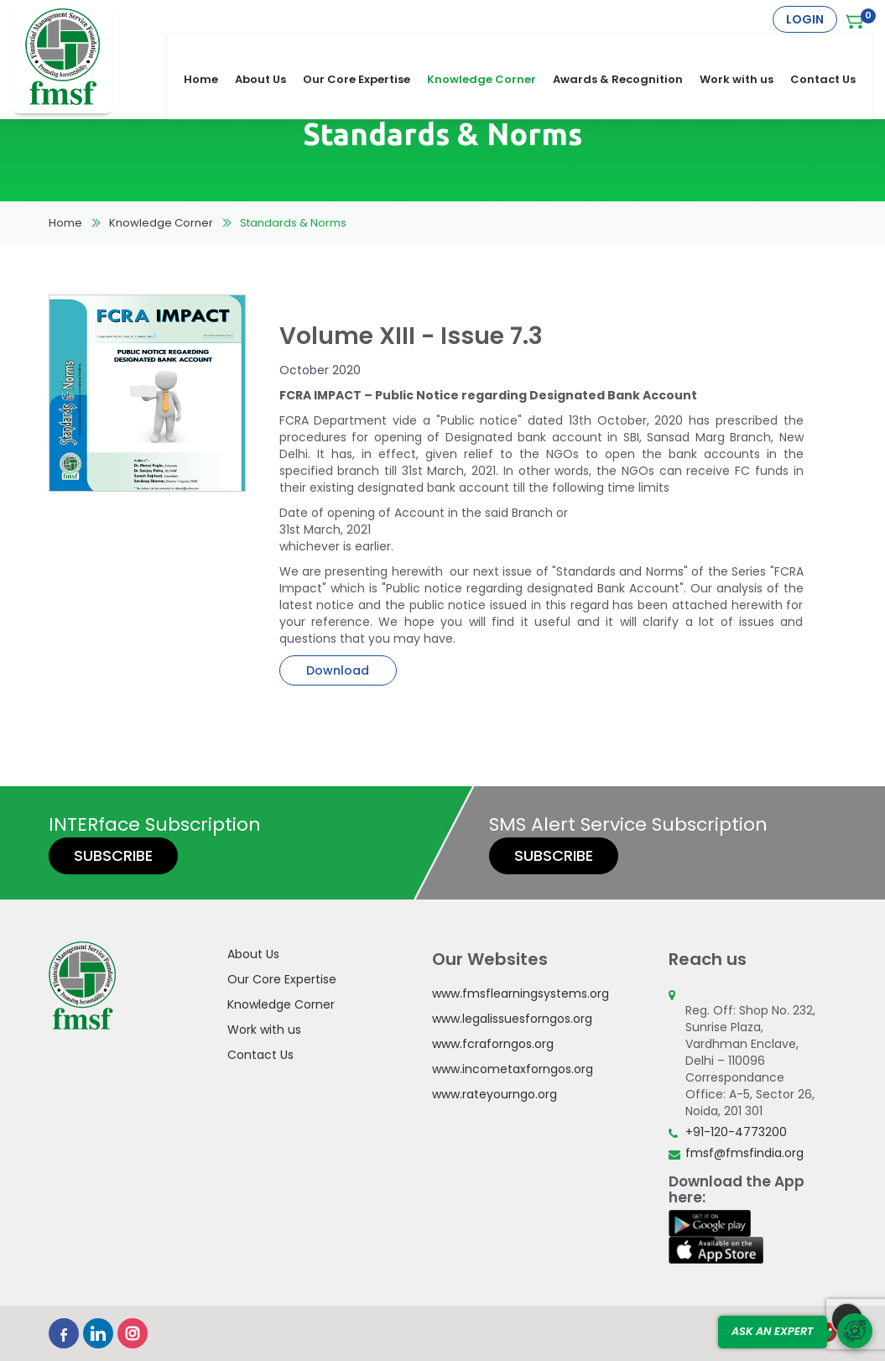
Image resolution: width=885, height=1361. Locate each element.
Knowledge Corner (489, 52)
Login (805, 19)
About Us (268, 52)
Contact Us (831, 52)
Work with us (745, 52)
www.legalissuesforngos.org (512, 1018)
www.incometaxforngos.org (512, 1069)
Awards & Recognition (626, 52)
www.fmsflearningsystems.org (520, 993)
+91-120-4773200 (736, 1132)
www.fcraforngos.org (493, 1043)
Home (209, 52)
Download (337, 670)
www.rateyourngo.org (494, 1094)
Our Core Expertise (365, 52)
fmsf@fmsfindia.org (744, 1153)
